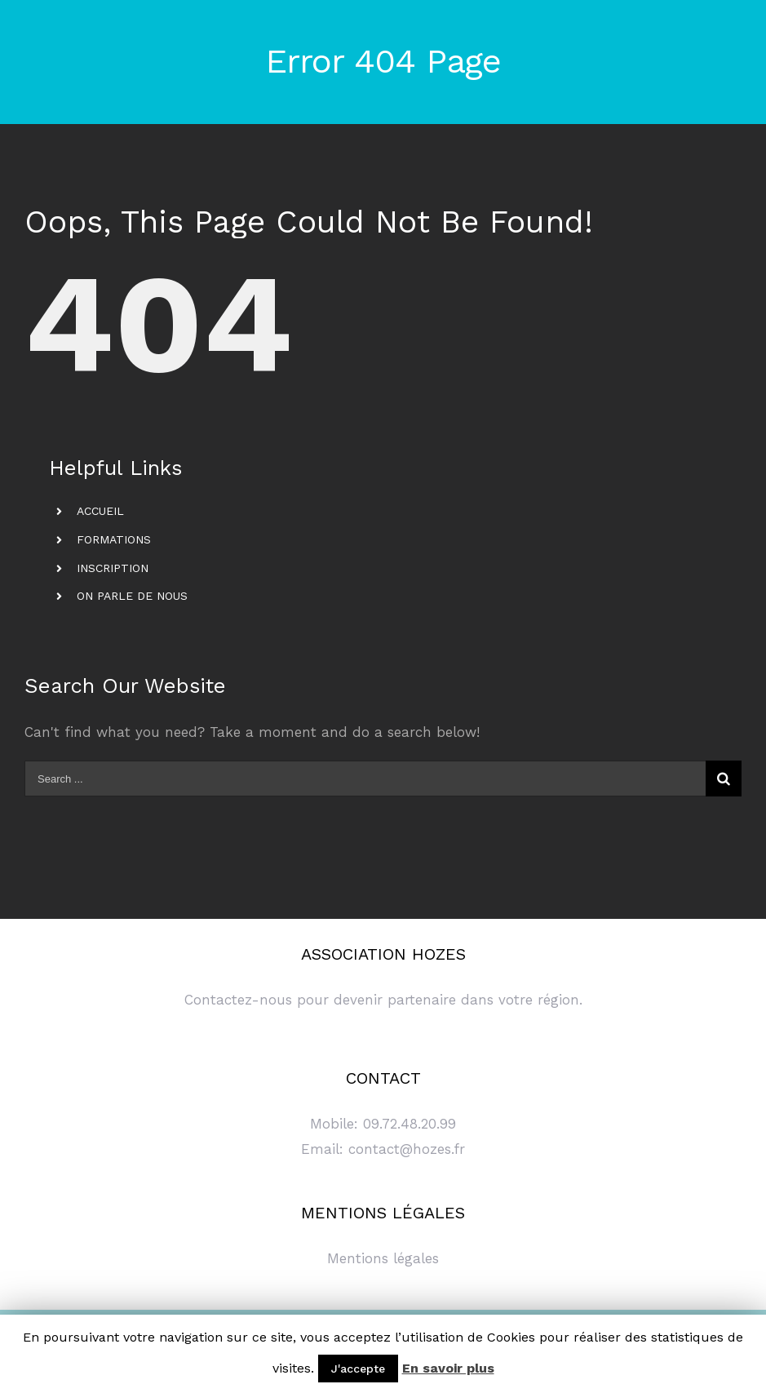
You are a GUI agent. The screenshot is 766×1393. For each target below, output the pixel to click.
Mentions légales (383, 1258)
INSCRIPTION (112, 568)
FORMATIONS (114, 539)
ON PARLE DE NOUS (132, 595)
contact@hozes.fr (406, 1149)
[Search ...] (365, 778)
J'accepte (358, 1368)
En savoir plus (448, 1368)
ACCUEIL (100, 510)
